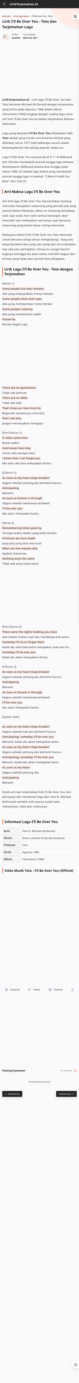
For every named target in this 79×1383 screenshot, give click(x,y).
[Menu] (4, 4)
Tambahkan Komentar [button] (40, 1081)
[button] (12, 990)
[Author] (16, 38)
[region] (39, 68)
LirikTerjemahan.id (23, 4)
